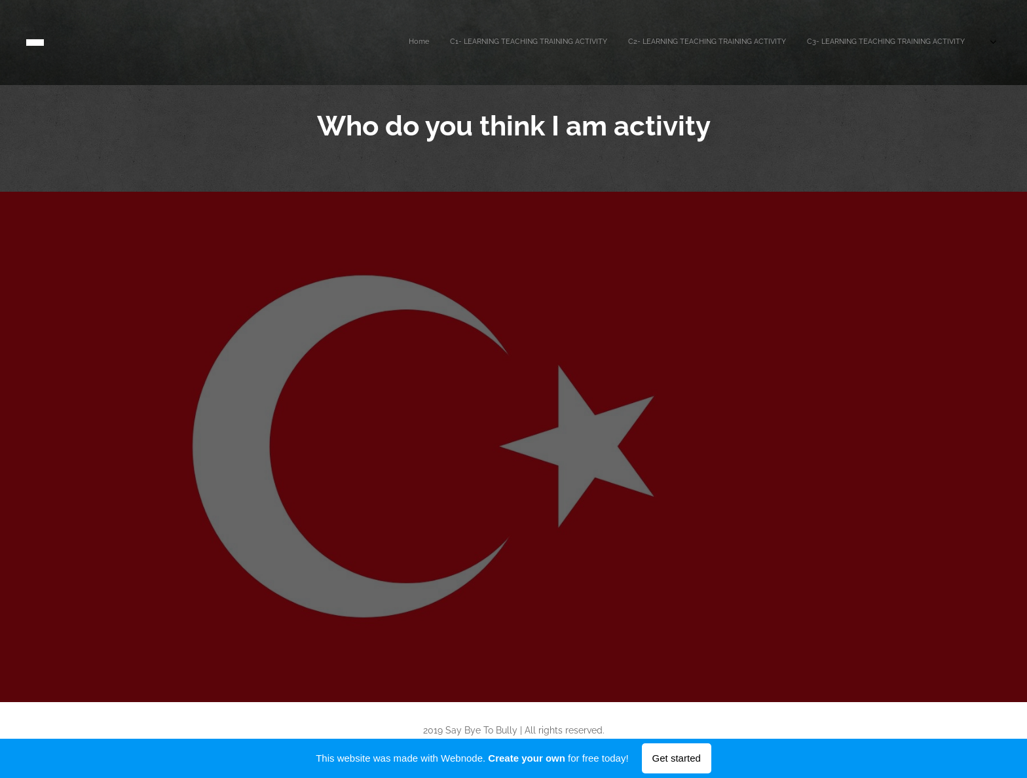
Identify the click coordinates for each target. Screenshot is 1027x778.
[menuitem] (863, 42)
